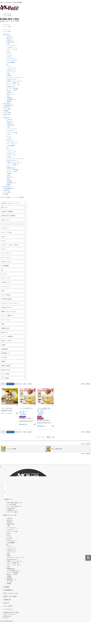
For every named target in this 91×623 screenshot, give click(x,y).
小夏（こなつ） (6, 220)
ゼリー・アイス (11, 166)
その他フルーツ (11, 70)
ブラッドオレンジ (12, 58)
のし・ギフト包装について (14, 506)
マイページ (7, 24)
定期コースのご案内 (10, 596)
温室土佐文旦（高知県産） (9, 215)
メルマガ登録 (7, 15)
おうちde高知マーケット (14, 570)
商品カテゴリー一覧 (10, 515)
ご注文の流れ (11, 508)
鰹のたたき (10, 94)
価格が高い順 (18, 384)
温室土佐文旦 (11, 42)
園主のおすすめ (6, 370)
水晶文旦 (9, 40)
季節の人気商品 (6, 365)
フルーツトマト (11, 71)
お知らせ (6, 603)
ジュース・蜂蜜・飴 (12, 83)
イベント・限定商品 (12, 88)
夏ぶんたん (10, 38)
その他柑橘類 (11, 62)
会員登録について (12, 510)
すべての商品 (5, 378)
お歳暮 (9, 92)
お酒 (8, 96)
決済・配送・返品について (14, 502)
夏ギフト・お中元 (12, 90)
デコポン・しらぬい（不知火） (10, 245)
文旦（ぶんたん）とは (11, 593)
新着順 (24, 384)
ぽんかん (9, 57)
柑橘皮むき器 (11, 86)
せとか (9, 53)
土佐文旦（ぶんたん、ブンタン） (11, 203)
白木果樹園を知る (9, 105)
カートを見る (7, 26)
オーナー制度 (5, 374)
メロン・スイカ (11, 68)
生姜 (8, 73)
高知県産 (9, 97)
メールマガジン (9, 609)
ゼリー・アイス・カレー (14, 84)
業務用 (9, 101)
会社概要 (6, 111)
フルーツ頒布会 (6, 295)
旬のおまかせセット (12, 79)
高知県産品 (5, 349)
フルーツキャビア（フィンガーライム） (13, 224)
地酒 (3, 324)
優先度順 (30, 384)
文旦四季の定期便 (6, 299)
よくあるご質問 (11, 504)
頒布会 (9, 156)
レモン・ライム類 (12, 49)
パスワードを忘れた (12, 512)
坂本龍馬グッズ (11, 99)
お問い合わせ (7, 14)
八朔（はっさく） (6, 261)
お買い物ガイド (8, 103)
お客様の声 (7, 107)
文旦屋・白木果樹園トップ (6, 197)
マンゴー (9, 66)
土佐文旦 (9, 36)
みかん (9, 51)
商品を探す (7, 34)
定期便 (9, 75)
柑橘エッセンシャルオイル (14, 81)
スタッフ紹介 (7, 109)
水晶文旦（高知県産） (8, 211)
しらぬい (9, 55)
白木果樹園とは (9, 590)
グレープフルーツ (12, 60)
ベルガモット (11, 47)
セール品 (4, 357)
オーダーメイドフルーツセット (16, 77)
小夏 (8, 43)
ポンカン (4, 249)
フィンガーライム (12, 45)
